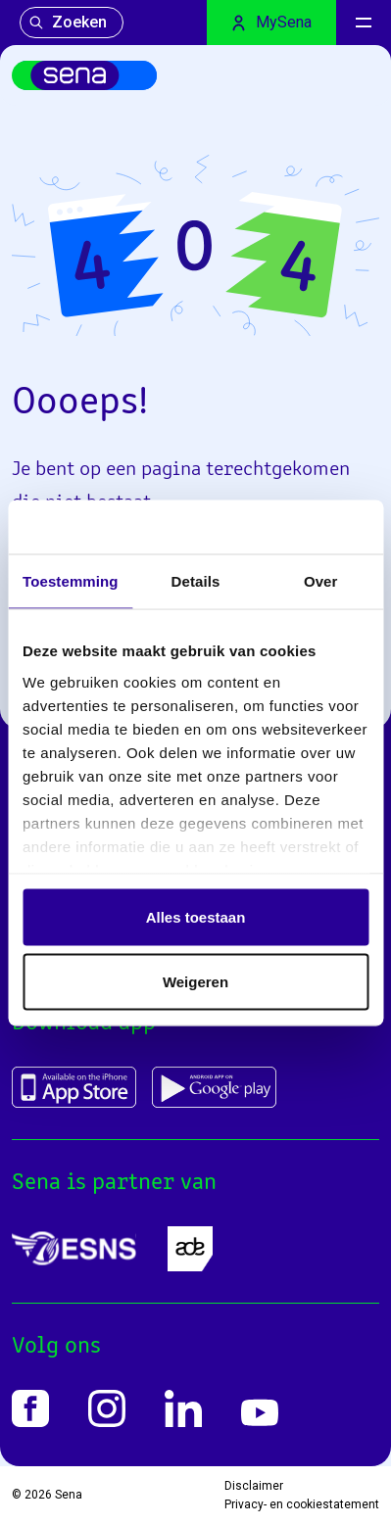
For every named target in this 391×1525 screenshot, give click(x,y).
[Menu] (363, 22)
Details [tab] (195, 581)
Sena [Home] (68, 1494)
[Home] (84, 75)
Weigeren (195, 981)
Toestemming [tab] (71, 581)
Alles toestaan (196, 917)
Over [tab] (321, 581)
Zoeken (67, 22)
